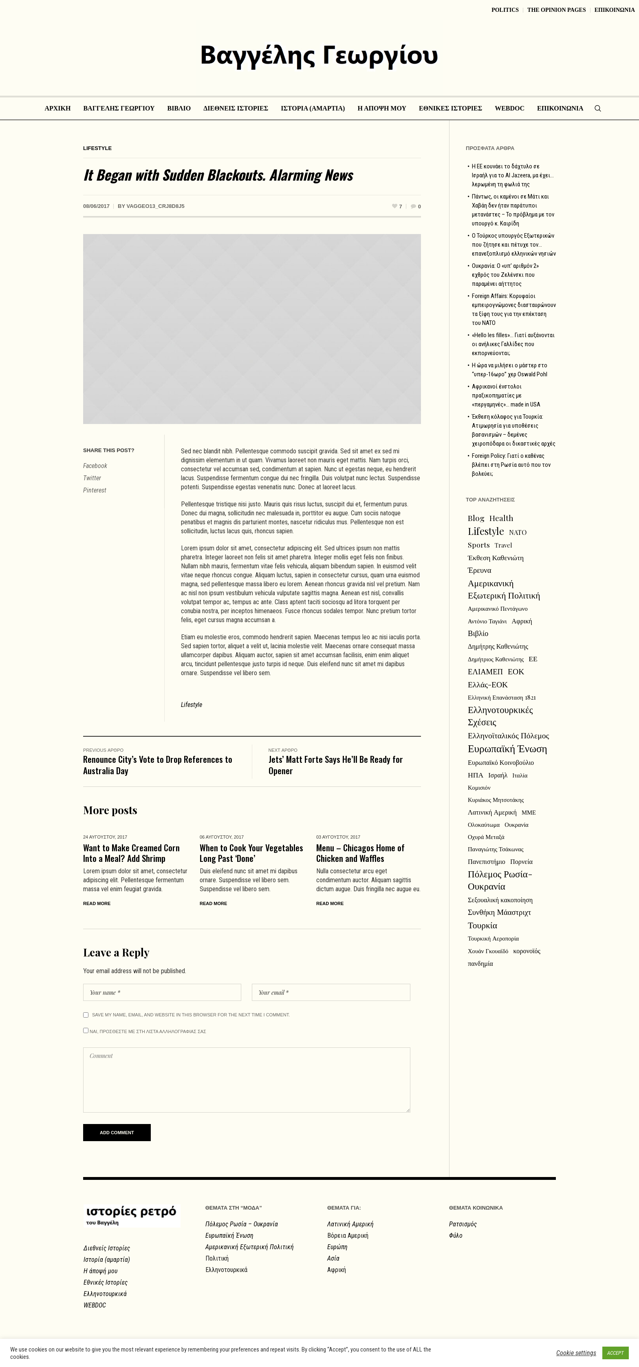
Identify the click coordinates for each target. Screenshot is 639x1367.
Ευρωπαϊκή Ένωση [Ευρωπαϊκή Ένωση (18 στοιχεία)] (507, 748)
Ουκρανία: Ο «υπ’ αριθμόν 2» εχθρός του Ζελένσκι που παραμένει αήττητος (505, 274)
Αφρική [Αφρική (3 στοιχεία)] (522, 620)
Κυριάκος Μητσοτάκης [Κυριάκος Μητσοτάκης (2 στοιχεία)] (496, 799)
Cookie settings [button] (576, 1353)
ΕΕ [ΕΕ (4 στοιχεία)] (533, 658)
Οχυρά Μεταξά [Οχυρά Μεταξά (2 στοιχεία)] (486, 837)
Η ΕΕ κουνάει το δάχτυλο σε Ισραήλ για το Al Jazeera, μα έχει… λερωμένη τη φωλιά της (513, 175)
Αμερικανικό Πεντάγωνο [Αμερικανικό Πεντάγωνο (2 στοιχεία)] (498, 608)
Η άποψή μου (100, 1271)
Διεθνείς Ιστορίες (107, 1248)
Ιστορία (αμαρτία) (107, 1259)
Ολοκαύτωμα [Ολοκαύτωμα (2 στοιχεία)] (484, 824)
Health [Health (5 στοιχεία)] (501, 518)
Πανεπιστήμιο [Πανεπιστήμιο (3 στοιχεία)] (486, 861)
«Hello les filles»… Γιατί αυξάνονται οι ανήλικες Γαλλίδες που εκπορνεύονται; (513, 344)
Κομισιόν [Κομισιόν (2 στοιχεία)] (479, 787)
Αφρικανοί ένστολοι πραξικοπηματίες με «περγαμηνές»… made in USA (506, 395)
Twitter (92, 478)
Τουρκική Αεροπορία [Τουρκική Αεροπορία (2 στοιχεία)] (493, 938)
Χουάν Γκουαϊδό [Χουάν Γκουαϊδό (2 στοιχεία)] (488, 951)
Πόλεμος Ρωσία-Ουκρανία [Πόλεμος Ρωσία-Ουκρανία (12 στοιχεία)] (500, 880)
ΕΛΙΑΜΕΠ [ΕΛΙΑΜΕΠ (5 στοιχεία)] (485, 671)
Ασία (333, 1258)
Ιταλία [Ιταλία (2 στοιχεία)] (519, 775)
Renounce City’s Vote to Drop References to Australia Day (157, 765)
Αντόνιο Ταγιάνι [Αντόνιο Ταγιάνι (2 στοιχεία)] (487, 621)
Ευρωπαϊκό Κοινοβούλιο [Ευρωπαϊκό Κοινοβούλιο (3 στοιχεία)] (501, 761)
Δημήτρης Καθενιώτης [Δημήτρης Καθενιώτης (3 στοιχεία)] (498, 645)
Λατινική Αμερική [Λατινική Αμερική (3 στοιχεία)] (492, 811)
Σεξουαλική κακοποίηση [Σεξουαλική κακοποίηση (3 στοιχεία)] (500, 899)
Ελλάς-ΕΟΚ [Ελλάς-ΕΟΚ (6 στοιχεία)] (488, 684)
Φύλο (456, 1235)
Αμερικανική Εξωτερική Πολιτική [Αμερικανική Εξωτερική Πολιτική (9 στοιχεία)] (504, 589)
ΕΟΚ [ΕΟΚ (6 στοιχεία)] (516, 671)
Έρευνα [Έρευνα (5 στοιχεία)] (479, 570)
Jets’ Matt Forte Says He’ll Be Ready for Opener (336, 765)
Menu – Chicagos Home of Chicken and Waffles (360, 852)
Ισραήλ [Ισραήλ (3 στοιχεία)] (497, 774)
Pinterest (94, 490)
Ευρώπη (337, 1247)
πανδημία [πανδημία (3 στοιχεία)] (480, 962)
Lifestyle (97, 148)
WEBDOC (95, 1305)
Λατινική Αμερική (350, 1224)
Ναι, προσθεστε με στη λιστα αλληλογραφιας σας (144, 1031)
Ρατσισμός (463, 1224)
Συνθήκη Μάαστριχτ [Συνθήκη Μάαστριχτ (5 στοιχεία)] (499, 912)
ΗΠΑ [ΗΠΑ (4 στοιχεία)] (475, 774)
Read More (96, 903)
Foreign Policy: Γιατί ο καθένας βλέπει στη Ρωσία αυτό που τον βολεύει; (511, 464)
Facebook (95, 466)
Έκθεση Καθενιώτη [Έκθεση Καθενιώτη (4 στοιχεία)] (496, 557)
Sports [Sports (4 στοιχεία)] (479, 544)
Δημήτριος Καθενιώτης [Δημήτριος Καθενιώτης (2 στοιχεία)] (496, 659)
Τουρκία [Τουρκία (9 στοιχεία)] (482, 924)
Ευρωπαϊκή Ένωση (229, 1235)
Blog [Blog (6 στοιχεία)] (476, 517)
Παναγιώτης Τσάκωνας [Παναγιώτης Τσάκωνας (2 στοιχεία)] (496, 849)
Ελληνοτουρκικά (105, 1294)
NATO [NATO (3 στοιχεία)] (518, 532)
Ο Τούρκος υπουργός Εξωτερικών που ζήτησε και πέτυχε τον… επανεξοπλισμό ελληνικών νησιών (514, 244)
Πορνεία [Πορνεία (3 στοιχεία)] (521, 861)
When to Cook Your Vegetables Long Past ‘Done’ (251, 852)
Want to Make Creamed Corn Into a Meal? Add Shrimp (131, 852)
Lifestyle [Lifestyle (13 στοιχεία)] (486, 531)
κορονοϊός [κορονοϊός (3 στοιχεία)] (526, 950)
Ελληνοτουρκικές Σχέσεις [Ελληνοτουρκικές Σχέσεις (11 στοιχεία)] (500, 715)
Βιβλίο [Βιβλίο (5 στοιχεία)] (478, 633)
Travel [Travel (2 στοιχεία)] (503, 545)
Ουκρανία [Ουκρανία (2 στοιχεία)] (516, 824)
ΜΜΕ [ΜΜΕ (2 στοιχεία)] (529, 812)
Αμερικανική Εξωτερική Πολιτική (249, 1247)
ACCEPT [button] (615, 1353)
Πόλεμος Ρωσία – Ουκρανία (241, 1224)
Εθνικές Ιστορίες (106, 1282)
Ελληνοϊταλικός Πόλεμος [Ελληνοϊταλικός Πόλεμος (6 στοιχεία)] (508, 735)
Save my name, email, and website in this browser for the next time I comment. (191, 1014)
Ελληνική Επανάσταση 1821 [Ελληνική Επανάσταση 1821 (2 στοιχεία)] (502, 697)
